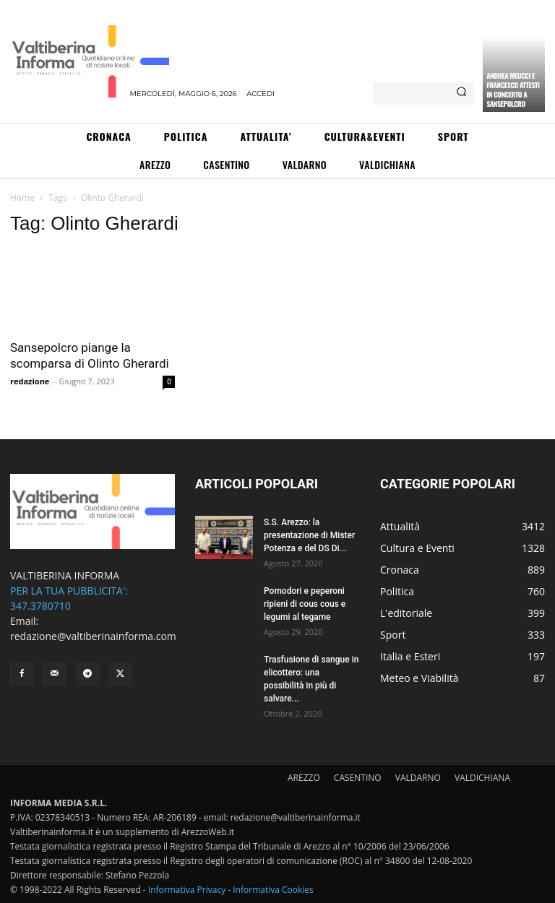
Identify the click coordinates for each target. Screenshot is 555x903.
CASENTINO (358, 778)
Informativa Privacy (186, 889)
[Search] (461, 93)
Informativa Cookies (273, 889)
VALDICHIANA (482, 778)
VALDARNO (418, 778)
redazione (29, 381)
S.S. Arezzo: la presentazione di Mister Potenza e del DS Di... (309, 535)
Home (22, 197)
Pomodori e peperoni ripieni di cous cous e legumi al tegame (304, 604)
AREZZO (304, 778)
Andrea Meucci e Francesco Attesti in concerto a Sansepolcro (512, 89)
